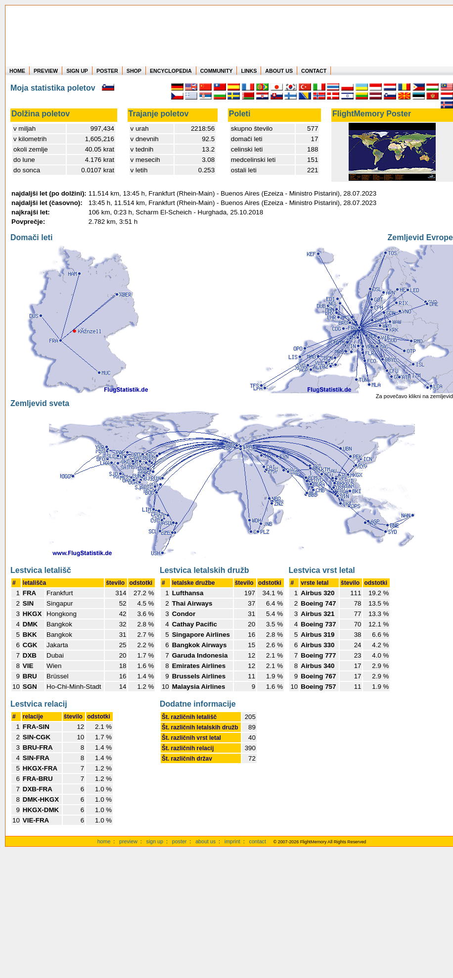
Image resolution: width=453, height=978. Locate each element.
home (104, 841)
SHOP (134, 71)
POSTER (107, 71)
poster (179, 841)
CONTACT (313, 71)
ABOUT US (279, 71)
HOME (17, 71)
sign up (154, 841)
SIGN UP (77, 71)
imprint (232, 841)
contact (257, 841)
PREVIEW (46, 71)
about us (205, 841)
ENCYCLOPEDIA (171, 71)
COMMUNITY (216, 71)
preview (128, 841)
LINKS (249, 71)
